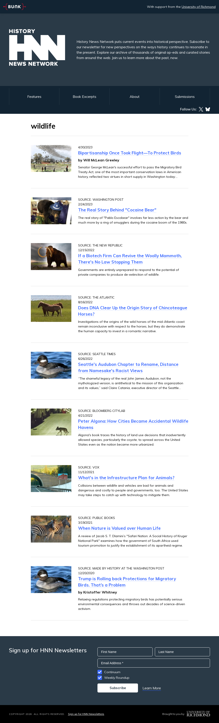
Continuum (112, 672)
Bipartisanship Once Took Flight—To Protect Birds (129, 153)
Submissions (185, 96)
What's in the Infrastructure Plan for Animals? (126, 477)
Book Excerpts (84, 96)
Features (34, 96)
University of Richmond (199, 7)
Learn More (151, 688)
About (135, 96)
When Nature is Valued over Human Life (119, 528)
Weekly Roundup (116, 678)
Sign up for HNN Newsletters (86, 714)
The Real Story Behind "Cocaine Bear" (117, 210)
